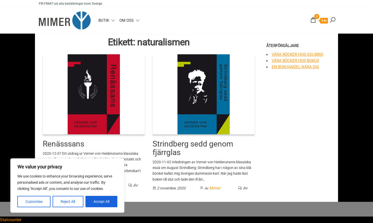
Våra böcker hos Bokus (295, 60)
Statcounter (10, 219)
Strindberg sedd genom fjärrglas (193, 148)
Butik (103, 20)
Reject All (68, 201)
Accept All (101, 201)
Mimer (214, 188)
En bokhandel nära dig (295, 67)
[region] (67, 185)
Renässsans (63, 143)
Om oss (126, 20)
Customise (33, 201)
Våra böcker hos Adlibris (297, 54)
